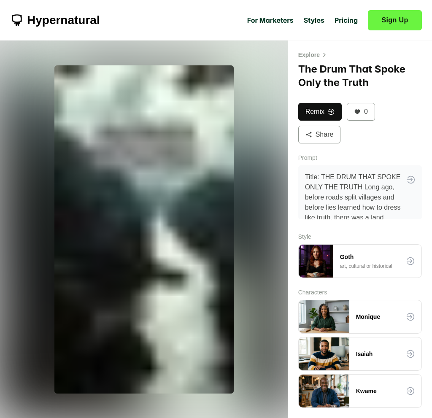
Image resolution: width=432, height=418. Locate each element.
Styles (314, 20)
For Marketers (270, 20)
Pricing (346, 20)
